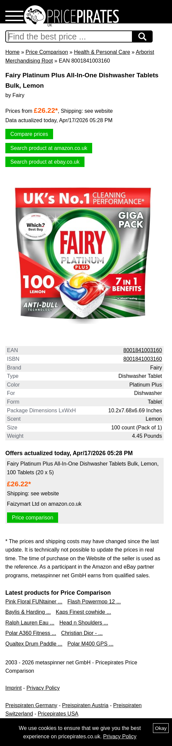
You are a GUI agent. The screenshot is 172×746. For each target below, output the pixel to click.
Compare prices (29, 134)
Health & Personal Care (102, 52)
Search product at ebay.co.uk (44, 162)
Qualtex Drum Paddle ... (33, 644)
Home (12, 52)
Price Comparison (46, 52)
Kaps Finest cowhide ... (83, 612)
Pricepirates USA (58, 714)
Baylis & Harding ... (28, 612)
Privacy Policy (43, 688)
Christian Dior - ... (82, 633)
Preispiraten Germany (31, 705)
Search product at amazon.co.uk (48, 148)
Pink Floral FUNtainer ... (33, 601)
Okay (161, 728)
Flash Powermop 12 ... (94, 601)
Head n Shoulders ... (83, 623)
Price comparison (32, 517)
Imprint (13, 688)
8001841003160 (142, 350)
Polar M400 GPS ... (90, 644)
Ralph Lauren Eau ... (29, 623)
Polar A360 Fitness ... (30, 633)
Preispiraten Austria (85, 705)
